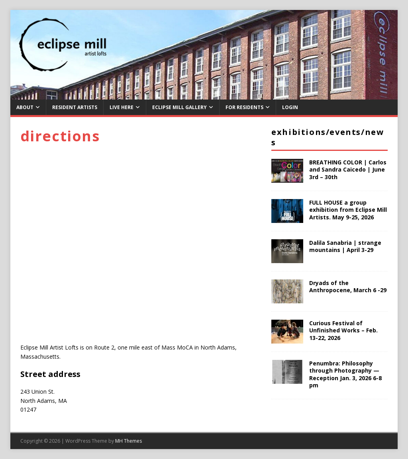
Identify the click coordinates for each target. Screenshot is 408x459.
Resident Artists (74, 107)
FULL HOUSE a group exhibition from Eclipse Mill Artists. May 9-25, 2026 (348, 210)
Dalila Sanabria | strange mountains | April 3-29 (345, 246)
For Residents (244, 107)
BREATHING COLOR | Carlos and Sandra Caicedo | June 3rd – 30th (347, 169)
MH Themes (128, 441)
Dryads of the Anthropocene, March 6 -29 (347, 286)
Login (290, 107)
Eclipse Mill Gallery (179, 107)
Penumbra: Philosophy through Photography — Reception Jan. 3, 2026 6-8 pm (345, 374)
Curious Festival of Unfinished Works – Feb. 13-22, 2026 (343, 330)
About (24, 107)
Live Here (121, 107)
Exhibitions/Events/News (327, 137)
